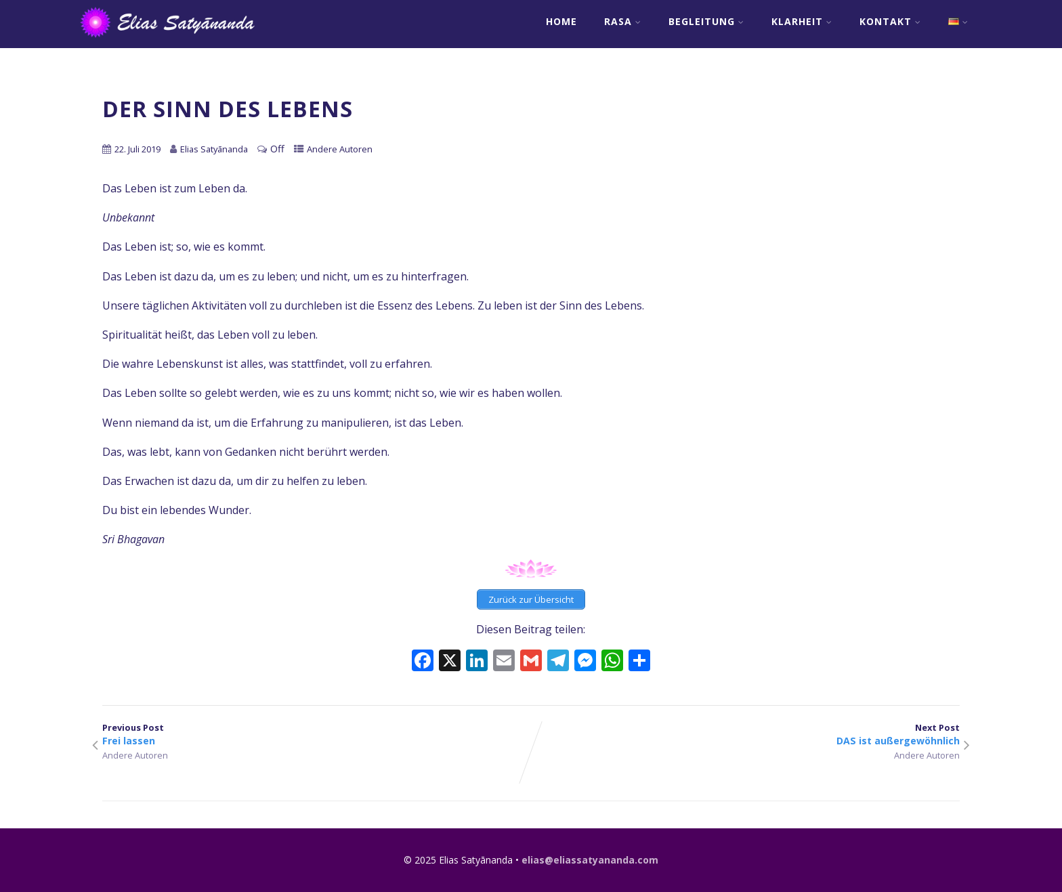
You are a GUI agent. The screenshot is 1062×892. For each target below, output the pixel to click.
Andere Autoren (340, 149)
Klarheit (801, 21)
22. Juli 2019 (137, 149)
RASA (622, 21)
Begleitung (706, 21)
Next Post (745, 734)
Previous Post (316, 734)
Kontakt (890, 21)
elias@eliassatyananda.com (590, 859)
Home (561, 21)
